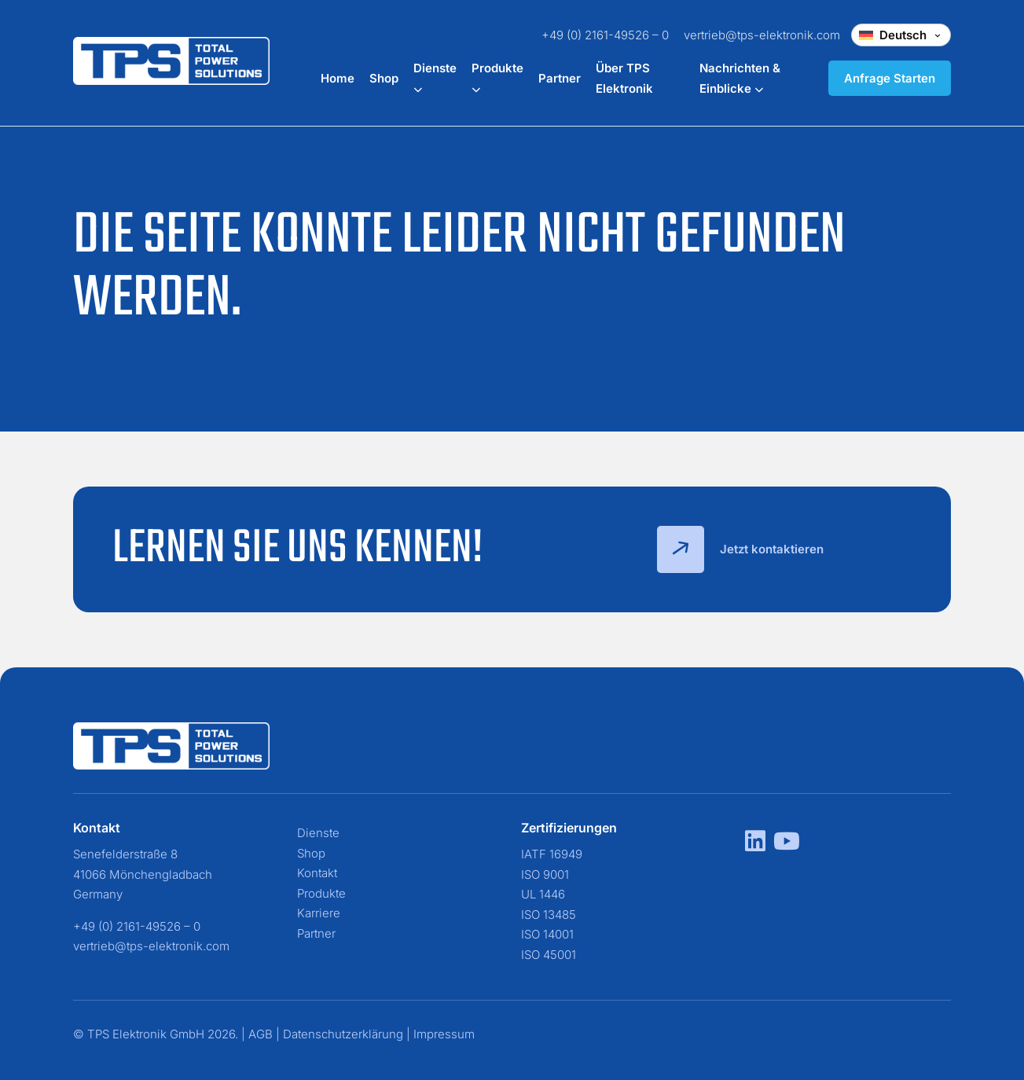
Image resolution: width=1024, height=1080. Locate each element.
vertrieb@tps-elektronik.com (762, 35)
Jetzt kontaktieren (740, 549)
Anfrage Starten (889, 78)
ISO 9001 (545, 874)
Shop (383, 78)
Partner (559, 78)
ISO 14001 (547, 934)
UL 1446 (543, 894)
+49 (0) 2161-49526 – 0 (605, 35)
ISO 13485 (548, 914)
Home (337, 78)
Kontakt (317, 872)
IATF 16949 (551, 854)
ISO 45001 (548, 954)
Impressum (444, 1034)
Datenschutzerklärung (343, 1034)
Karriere (318, 913)
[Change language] (901, 35)
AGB (260, 1034)
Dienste (318, 832)
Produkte (321, 893)
